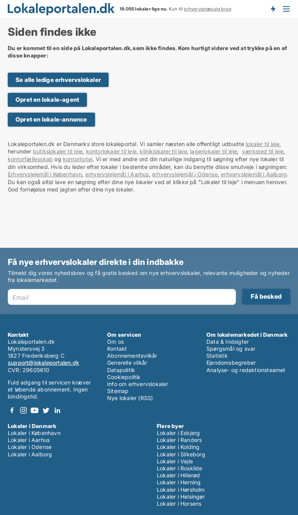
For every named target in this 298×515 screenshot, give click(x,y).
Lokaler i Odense (30, 447)
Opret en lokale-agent (47, 99)
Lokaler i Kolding (178, 447)
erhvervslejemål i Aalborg (254, 174)
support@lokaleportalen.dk (43, 362)
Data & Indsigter (227, 341)
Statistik (217, 355)
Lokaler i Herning (179, 482)
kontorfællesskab (30, 159)
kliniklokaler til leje (163, 151)
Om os (115, 341)
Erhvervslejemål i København (45, 174)
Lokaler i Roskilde (180, 468)
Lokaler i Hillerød (178, 475)
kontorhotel (77, 159)
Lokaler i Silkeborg (181, 454)
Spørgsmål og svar (230, 348)
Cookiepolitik (124, 377)
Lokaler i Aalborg (30, 454)
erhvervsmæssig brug (207, 9)
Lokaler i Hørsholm (181, 489)
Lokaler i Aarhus (29, 440)
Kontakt (117, 348)
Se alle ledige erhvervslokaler (58, 80)
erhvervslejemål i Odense (185, 174)
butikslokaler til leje (58, 151)
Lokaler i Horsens (179, 503)
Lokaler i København (34, 433)
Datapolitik (121, 370)
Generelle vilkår (127, 362)
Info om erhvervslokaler (137, 384)
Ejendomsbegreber (231, 362)
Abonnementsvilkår (132, 355)
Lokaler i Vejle (175, 461)
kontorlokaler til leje (111, 151)
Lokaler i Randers (179, 440)
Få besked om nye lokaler (273, 8)
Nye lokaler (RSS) (130, 398)
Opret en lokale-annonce (51, 119)
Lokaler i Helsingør (181, 496)
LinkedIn (57, 410)
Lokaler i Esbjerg (178, 433)
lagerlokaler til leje (213, 151)
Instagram (23, 410)
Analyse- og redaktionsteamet (246, 370)
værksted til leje (263, 151)
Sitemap (117, 391)
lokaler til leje (262, 144)
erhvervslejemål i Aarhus (117, 174)
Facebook (12, 410)
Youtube (34, 410)
